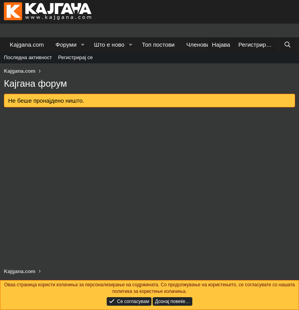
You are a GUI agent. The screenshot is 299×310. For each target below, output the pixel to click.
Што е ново (109, 44)
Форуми (66, 44)
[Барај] (287, 44)
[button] (82, 44)
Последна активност (28, 57)
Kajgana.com (27, 44)
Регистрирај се (75, 57)
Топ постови (158, 44)
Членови (198, 44)
